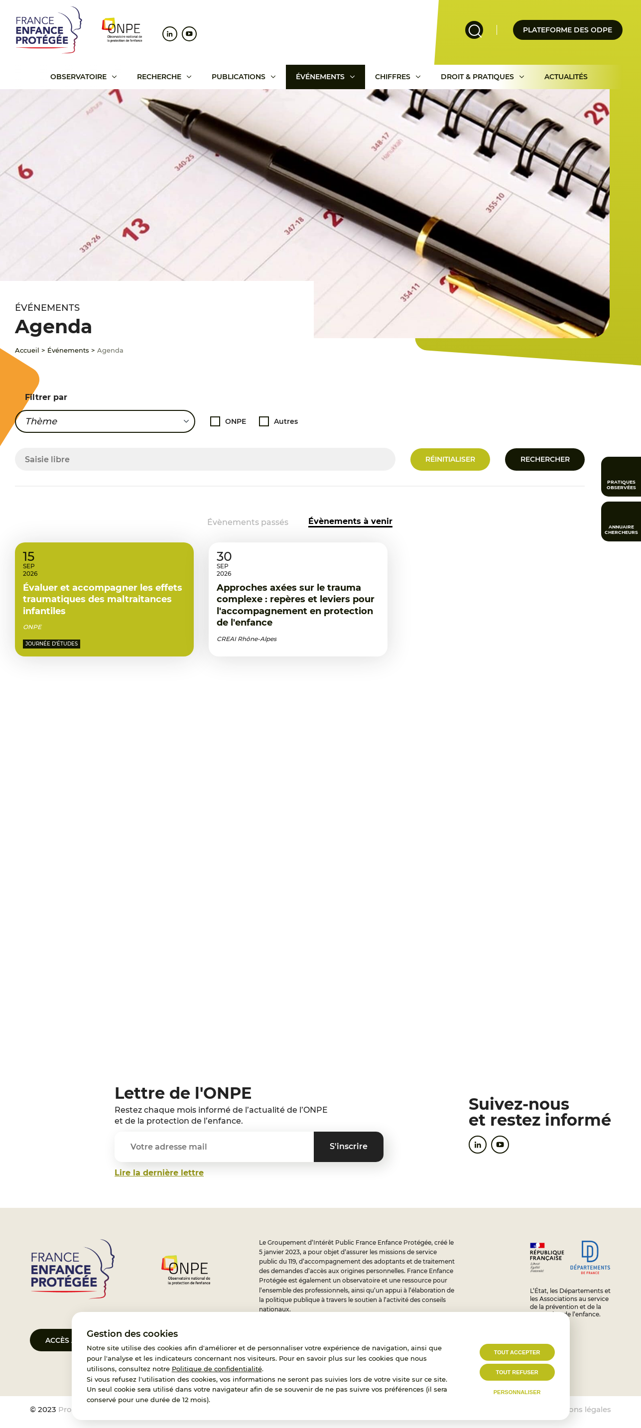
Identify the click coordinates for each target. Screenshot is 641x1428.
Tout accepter (517, 1352)
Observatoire (78, 76)
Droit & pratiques (477, 76)
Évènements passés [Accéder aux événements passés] (247, 522)
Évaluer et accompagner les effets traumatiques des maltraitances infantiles (102, 623)
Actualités (566, 76)
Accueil (27, 350)
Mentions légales (579, 1409)
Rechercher (545, 459)
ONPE (235, 420)
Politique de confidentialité (217, 1369)
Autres (286, 420)
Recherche (159, 76)
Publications (238, 76)
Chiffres (392, 76)
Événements (320, 76)
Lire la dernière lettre (159, 1172)
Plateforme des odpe (567, 29)
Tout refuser (517, 1372)
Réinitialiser (450, 459)
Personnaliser (517, 1392)
